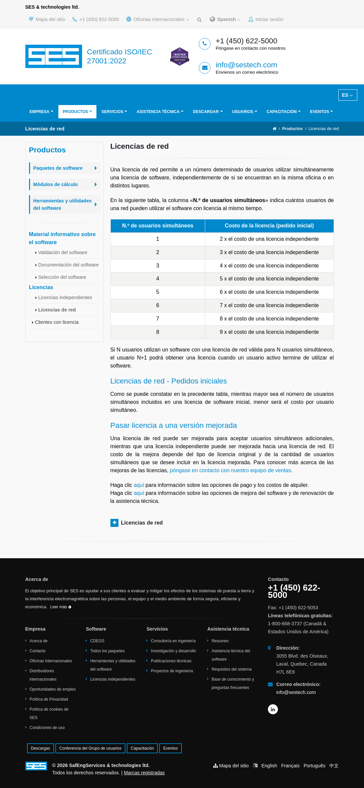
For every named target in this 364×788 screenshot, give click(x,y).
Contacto (38, 651)
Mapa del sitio (47, 19)
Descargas (40, 748)
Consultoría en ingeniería (173, 641)
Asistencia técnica (157, 111)
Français (290, 765)
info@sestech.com (246, 65)
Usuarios (242, 111)
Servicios (112, 111)
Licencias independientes (65, 297)
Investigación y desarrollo (173, 651)
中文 (334, 765)
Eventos (319, 111)
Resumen (220, 641)
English (269, 765)
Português (315, 765)
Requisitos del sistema (232, 669)
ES (347, 95)
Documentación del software (68, 264)
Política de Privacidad (49, 699)
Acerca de (39, 641)
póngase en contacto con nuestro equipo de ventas (230, 470)
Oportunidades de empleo (53, 689)
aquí (139, 485)
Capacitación (282, 111)
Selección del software (62, 277)
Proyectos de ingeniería (172, 671)
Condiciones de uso (47, 727)
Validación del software (62, 252)
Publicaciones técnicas (171, 661)
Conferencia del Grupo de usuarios (90, 748)
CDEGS (97, 641)
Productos (75, 111)
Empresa (39, 111)
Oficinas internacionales (157, 19)
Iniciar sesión (266, 19)
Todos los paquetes (107, 651)
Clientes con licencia (57, 322)
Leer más (60, 607)
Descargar (206, 111)
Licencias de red (57, 309)
